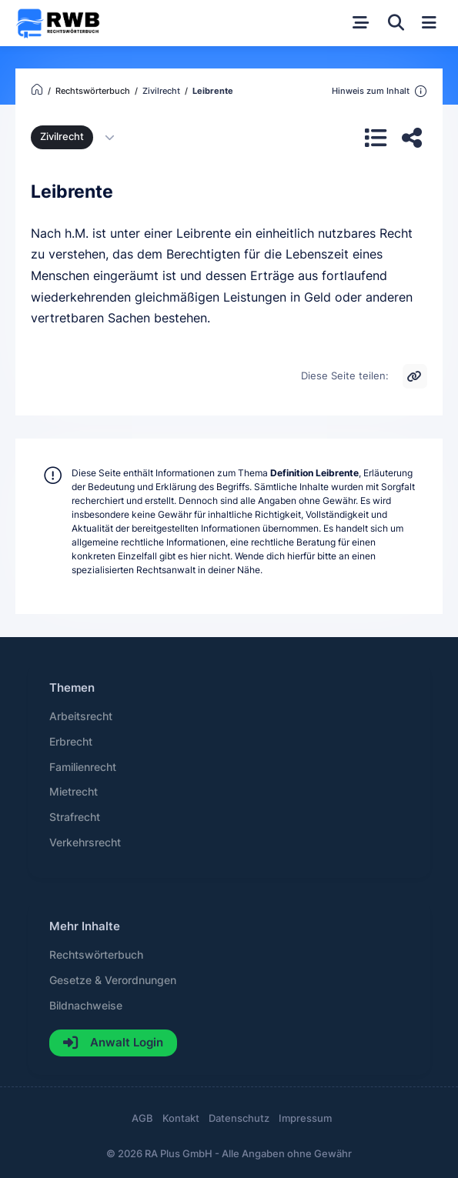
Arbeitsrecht (80, 716)
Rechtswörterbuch (96, 955)
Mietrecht (73, 792)
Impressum (305, 1118)
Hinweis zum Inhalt (379, 91)
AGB (142, 1118)
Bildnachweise (85, 1005)
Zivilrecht (62, 136)
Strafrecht (74, 817)
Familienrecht (82, 767)
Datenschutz (239, 1118)
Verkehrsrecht (85, 842)
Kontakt (180, 1118)
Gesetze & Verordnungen (112, 980)
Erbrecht (70, 742)
